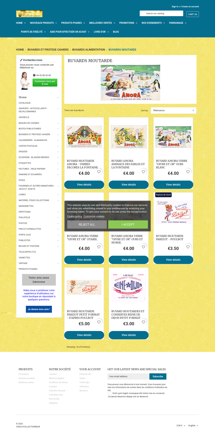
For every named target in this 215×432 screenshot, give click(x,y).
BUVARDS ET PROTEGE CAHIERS (34, 134)
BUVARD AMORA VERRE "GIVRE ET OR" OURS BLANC (171, 164)
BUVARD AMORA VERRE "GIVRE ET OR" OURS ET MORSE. (127, 239)
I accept (128, 224)
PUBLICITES (24, 240)
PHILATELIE (24, 217)
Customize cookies (94, 216)
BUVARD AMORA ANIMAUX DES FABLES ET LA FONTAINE (128, 164)
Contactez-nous (56, 395)
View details (84, 184)
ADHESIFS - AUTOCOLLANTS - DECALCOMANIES (33, 110)
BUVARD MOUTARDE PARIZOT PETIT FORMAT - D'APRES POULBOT (83, 314)
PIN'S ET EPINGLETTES (30, 229)
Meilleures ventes (26, 382)
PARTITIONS (25, 212)
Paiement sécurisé (57, 390)
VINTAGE (23, 263)
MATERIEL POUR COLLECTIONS (34, 200)
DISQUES (23, 151)
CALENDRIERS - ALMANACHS (33, 140)
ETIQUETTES (25, 163)
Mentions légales (56, 378)
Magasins (53, 403)
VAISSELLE (24, 117)
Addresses (84, 386)
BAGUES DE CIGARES (29, 123)
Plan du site (54, 399)
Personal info (85, 374)
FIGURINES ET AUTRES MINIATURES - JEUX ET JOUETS (37, 187)
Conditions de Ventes (58, 382)
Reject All (87, 224)
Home (39, 97)
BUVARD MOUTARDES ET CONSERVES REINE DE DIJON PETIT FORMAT (127, 314)
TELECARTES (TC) (27, 252)
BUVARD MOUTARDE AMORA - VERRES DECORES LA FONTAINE (82, 164)
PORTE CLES (25, 234)
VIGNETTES (24, 257)
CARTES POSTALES (28, 146)
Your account (90, 369)
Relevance (173, 110)
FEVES (22, 180)
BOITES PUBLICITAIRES (30, 128)
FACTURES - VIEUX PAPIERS (32, 169)
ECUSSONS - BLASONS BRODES (34, 157)
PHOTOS (23, 223)
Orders (82, 378)
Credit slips (84, 382)
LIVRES (22, 194)
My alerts (83, 390)
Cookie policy (74, 216)
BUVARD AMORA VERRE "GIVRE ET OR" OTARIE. (82, 237)
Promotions (24, 374)
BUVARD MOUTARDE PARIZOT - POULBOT (169, 237)
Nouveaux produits (27, 378)
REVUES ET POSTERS (29, 246)
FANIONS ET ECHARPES (30, 174)
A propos (53, 386)
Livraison (53, 374)
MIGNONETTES (26, 206)
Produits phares (28, 269)
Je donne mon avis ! (39, 309)
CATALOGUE (25, 103)
